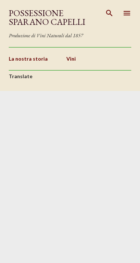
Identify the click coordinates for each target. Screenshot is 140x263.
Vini (71, 59)
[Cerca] (109, 13)
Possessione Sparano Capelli (47, 17)
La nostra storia (28, 59)
